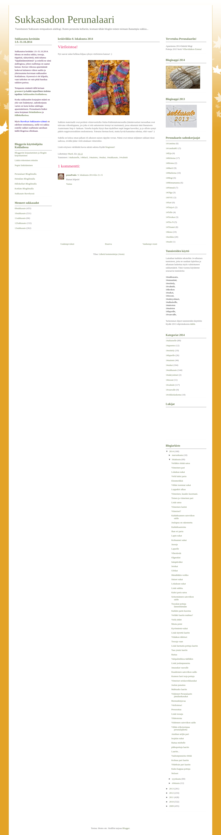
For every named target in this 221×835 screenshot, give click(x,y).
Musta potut (176, 624)
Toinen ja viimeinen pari (182, 498)
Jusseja (174, 544)
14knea (169, 232)
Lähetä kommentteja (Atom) (111, 254)
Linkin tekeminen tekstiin (26, 160)
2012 (171, 793)
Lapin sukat (176, 535)
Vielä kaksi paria (178, 476)
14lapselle (170, 355)
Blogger (125, 828)
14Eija (169, 153)
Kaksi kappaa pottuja (180, 769)
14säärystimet (172, 375)
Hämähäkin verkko (179, 575)
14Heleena (170, 158)
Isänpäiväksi (176, 562)
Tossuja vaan (177, 641)
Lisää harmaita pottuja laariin (184, 645)
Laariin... (175, 751)
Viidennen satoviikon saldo (183, 722)
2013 (171, 788)
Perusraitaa (176, 709)
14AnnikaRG (172, 148)
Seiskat (174, 566)
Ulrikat (174, 570)
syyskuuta (176, 779)
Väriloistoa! (176, 705)
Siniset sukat (177, 579)
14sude (169, 241)
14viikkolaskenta (173, 394)
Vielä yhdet (176, 619)
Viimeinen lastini (179, 507)
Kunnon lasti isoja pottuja (182, 676)
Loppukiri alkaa (178, 489)
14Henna (170, 163)
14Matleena (171, 173)
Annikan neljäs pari (180, 734)
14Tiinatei (170, 227)
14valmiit (123, 157)
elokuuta (176, 783)
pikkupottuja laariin (180, 747)
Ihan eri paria (177, 531)
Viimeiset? (176, 511)
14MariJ (84, 157)
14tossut (169, 380)
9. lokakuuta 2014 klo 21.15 (90, 175)
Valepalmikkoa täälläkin (182, 659)
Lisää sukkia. (177, 588)
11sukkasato (20, 218)
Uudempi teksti (67, 244)
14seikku (170, 237)
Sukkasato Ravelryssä (24, 193)
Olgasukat (175, 557)
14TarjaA (170, 207)
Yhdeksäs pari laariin (180, 764)
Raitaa (174, 654)
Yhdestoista (176, 718)
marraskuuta (178, 455)
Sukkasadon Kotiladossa (34, 94)
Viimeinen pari (178, 467)
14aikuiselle (73, 157)
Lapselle (175, 548)
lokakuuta (176, 459)
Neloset (174, 773)
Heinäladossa (35, 112)
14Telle (169, 212)
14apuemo (170, 345)
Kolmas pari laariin (180, 760)
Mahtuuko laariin (179, 689)
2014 (171, 451)
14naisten (93, 157)
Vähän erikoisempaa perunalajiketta (180, 728)
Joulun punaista (178, 685)
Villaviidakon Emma (191, 49)
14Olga (169, 192)
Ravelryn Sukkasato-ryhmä (33, 121)
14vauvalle (171, 389)
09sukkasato (20, 208)
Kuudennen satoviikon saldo (184, 672)
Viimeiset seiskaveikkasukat (184, 680)
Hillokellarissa (21, 115)
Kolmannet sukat (178, 540)
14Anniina (170, 143)
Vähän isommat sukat (181, 485)
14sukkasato (112, 157)
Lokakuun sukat (178, 583)
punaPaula (71, 175)
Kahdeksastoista (178, 527)
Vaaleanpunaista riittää (181, 755)
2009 (171, 806)
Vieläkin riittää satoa (180, 463)
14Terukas (170, 217)
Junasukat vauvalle (179, 667)
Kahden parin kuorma (181, 611)
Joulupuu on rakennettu (181, 522)
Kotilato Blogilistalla (24, 188)
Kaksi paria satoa (179, 592)
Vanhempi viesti (150, 244)
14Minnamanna (173, 182)
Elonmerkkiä (177, 480)
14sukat (102, 157)
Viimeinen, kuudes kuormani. (184, 494)
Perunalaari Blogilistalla (25, 174)
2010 (171, 801)
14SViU (169, 197)
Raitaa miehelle (178, 742)
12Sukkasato (20, 223)
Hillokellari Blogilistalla (26, 183)
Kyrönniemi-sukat (179, 628)
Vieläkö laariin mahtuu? (182, 615)
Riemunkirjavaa (178, 701)
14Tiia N (170, 222)
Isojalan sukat (177, 738)
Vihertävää (176, 553)
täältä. (192, 324)
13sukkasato (20, 228)
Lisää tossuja (177, 714)
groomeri (19, 91)
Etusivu (108, 244)
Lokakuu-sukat (178, 472)
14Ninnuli (170, 187)
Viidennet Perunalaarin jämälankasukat (181, 695)
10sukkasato (20, 213)
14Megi (169, 178)
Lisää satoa (176, 502)
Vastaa (69, 184)
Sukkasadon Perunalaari (64, 19)
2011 (171, 797)
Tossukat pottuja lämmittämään (179, 605)
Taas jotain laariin (179, 650)
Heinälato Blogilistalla (25, 178)
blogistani (109, 147)
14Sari (169, 202)
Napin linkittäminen (24, 165)
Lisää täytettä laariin (180, 632)
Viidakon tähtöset (179, 637)
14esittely (170, 350)
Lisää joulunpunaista (180, 663)
